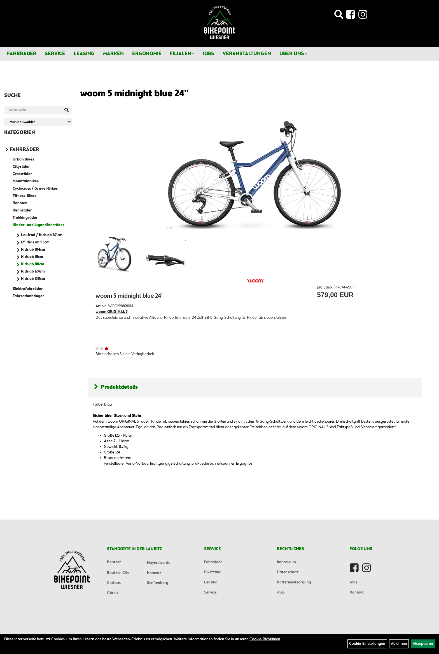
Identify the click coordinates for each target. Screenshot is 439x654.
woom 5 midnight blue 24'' (134, 93)
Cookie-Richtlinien (264, 639)
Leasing (84, 53)
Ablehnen (399, 643)
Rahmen (20, 203)
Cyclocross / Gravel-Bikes (35, 188)
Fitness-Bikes (24, 196)
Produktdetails (116, 387)
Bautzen (114, 562)
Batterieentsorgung (294, 582)
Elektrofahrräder (28, 289)
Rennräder (22, 210)
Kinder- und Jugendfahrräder (38, 225)
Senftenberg (157, 583)
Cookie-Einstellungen (367, 643)
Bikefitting (212, 572)
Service (55, 53)
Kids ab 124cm (33, 271)
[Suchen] (66, 110)
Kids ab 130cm (33, 278)
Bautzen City (118, 573)
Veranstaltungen (247, 53)
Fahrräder (21, 53)
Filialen (182, 53)
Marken (113, 53)
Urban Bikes (23, 159)
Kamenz (154, 573)
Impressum (286, 562)
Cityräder (21, 166)
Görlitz (113, 593)
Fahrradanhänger (28, 296)
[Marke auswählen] (38, 122)
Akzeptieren (423, 643)
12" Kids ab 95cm (35, 242)
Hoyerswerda (159, 562)
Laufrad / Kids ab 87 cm (41, 235)
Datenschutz (288, 572)
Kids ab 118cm (32, 264)
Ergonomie (147, 53)
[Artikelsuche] (338, 16)
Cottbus (114, 583)
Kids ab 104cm (33, 249)
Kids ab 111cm (32, 257)
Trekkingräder (25, 217)
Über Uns (293, 53)
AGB (281, 592)
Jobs (208, 53)
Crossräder (22, 174)
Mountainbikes (26, 181)
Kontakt (357, 592)
